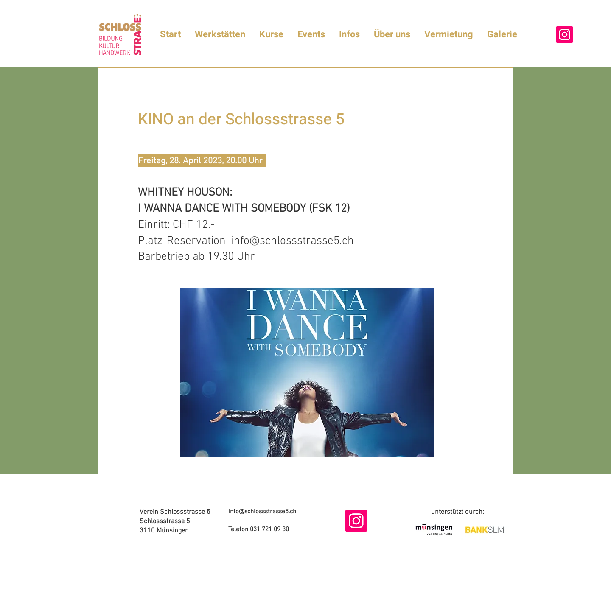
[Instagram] (564, 34)
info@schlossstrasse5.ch (292, 241)
